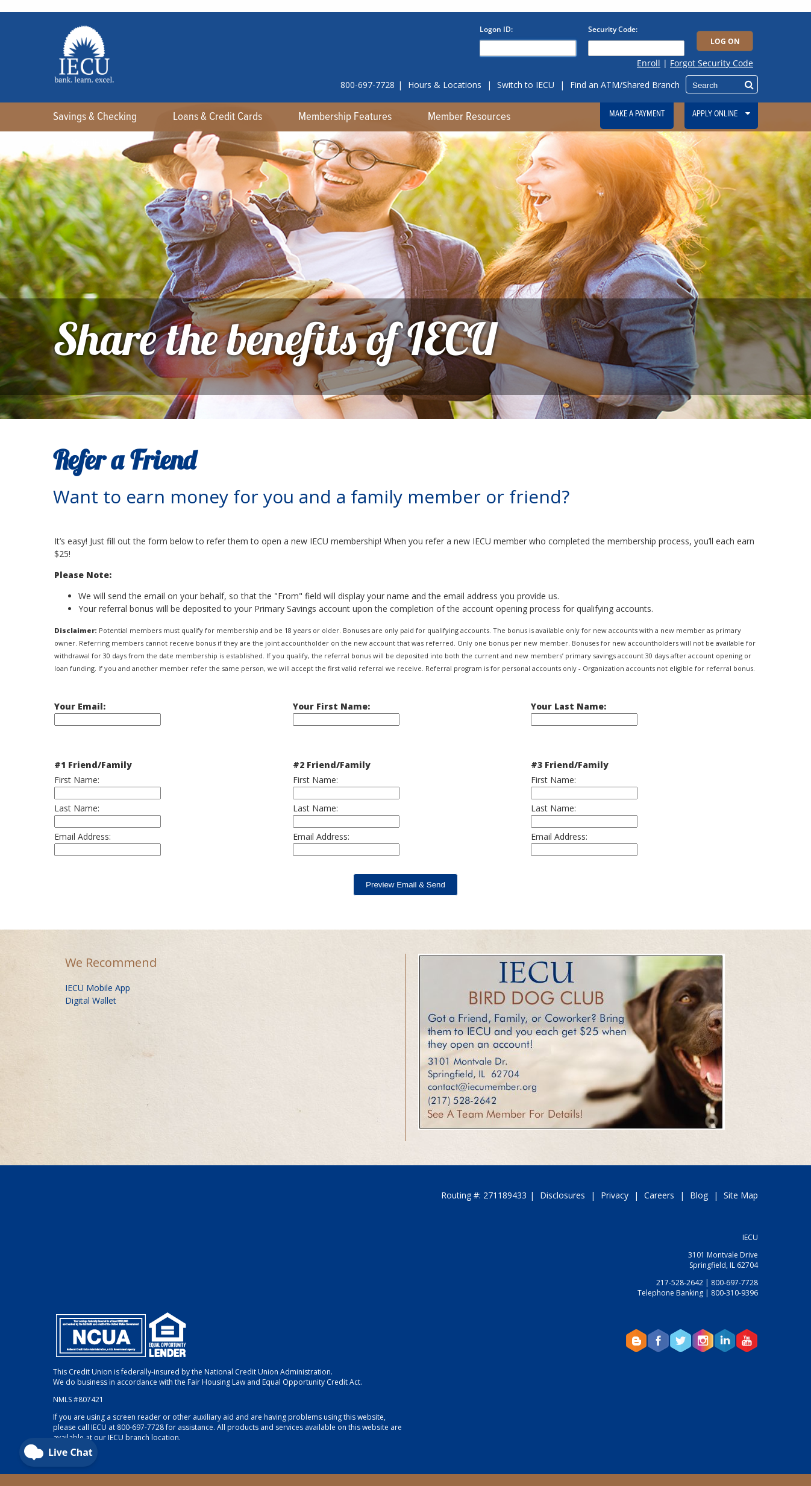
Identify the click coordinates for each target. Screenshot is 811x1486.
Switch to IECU (525, 84)
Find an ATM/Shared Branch (625, 84)
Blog (699, 1195)
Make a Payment (637, 114)
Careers (659, 1195)
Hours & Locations (444, 84)
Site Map (741, 1195)
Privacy (614, 1195)
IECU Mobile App (97, 987)
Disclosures (562, 1195)
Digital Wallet (90, 1000)
